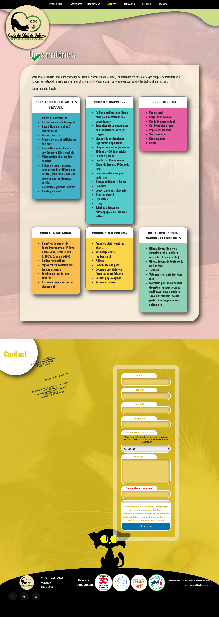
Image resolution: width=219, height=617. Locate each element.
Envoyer (146, 526)
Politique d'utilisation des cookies (199, 585)
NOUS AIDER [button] (128, 4)
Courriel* (139, 404)
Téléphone (139, 418)
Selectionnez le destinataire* (139, 432)
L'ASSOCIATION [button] (56, 4)
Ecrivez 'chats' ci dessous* (139, 488)
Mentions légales (175, 581)
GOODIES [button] (161, 4)
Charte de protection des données (199, 581)
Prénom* (139, 390)
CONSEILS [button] (145, 4)
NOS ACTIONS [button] (93, 4)
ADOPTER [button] (110, 4)
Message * (139, 456)
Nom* (139, 375)
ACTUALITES (75, 4)
